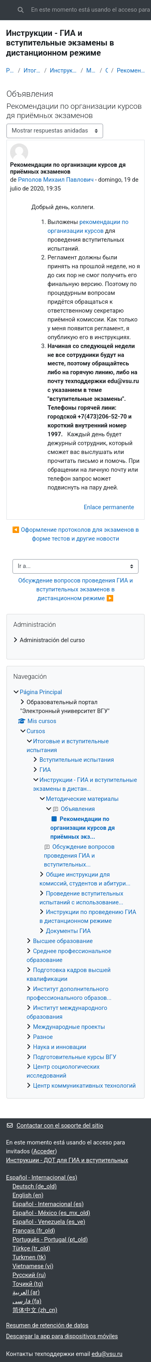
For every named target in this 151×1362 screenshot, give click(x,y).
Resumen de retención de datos (47, 1325)
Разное (43, 1037)
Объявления (106, 70)
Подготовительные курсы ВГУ (74, 1057)
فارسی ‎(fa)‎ (26, 1301)
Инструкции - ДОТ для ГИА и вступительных (67, 1160)
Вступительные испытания (76, 759)
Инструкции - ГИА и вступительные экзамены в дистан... (63, 70)
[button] (20, 10)
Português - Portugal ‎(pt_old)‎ (50, 1239)
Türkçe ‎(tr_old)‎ (31, 1248)
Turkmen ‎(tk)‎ (29, 1257)
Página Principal (10, 70)
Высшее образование (63, 941)
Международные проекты (69, 1026)
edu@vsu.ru (106, 1354)
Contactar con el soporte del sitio (54, 1125)
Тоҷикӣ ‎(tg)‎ (27, 1283)
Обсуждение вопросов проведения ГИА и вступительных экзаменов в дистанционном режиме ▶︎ (76, 589)
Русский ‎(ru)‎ (29, 1275)
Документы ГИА (68, 931)
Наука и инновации (59, 1047)
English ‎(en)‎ (27, 1195)
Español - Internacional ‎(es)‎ (41, 1177)
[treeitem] (75, 640)
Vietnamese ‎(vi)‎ (33, 1266)
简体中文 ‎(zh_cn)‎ (34, 1310)
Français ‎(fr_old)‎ (33, 1230)
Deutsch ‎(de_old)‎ (34, 1186)
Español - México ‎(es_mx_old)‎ (51, 1213)
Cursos (36, 731)
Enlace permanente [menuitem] (109, 507)
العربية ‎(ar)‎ (26, 1292)
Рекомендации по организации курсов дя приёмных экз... (131, 70)
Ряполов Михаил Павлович (56, 179)
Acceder (44, 1151)
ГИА (45, 769)
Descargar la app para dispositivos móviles (62, 1336)
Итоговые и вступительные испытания (32, 70)
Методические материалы (91, 70)
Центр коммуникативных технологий (84, 1085)
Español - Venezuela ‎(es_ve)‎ (48, 1221)
